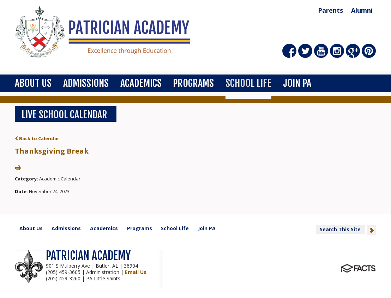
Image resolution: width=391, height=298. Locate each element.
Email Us (135, 272)
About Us (33, 83)
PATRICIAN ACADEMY (88, 256)
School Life (248, 83)
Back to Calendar (37, 138)
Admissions (86, 83)
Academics (141, 83)
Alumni (362, 10)
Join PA (297, 83)
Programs (193, 83)
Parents (330, 10)
